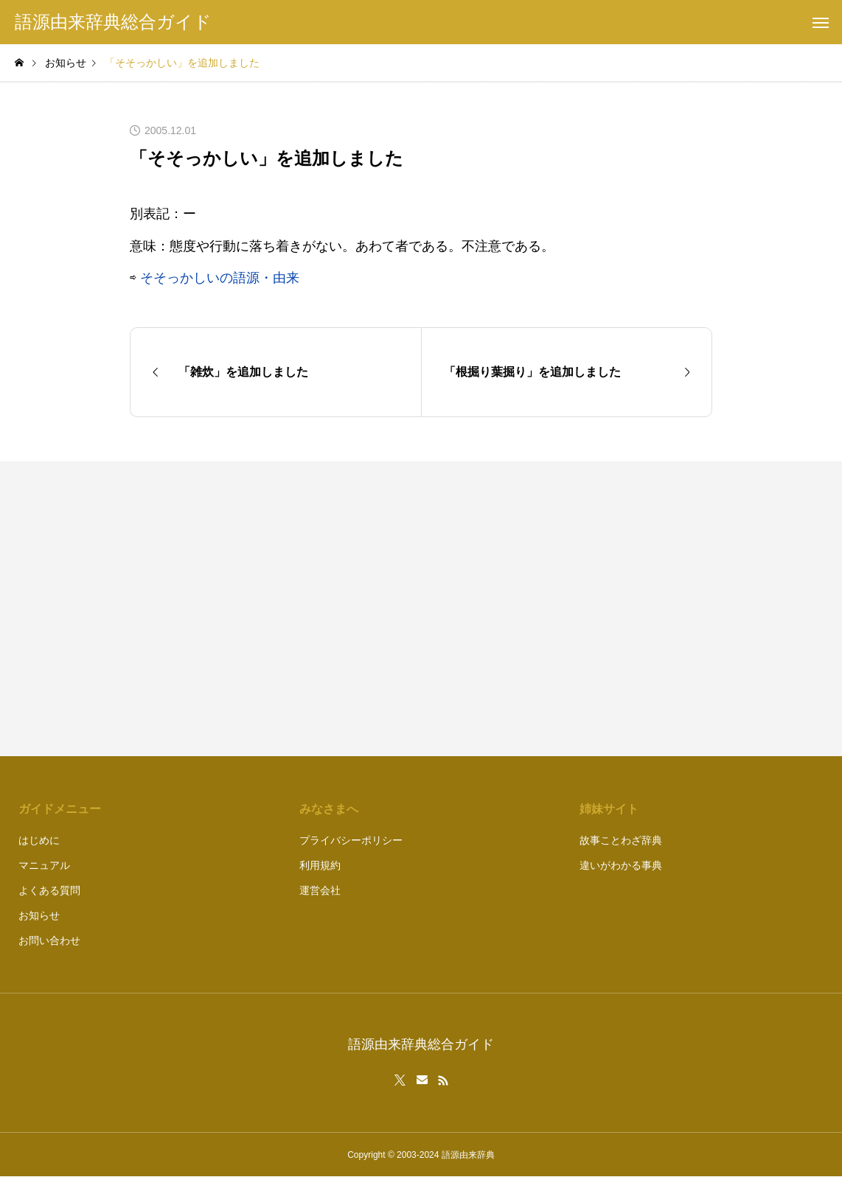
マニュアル (44, 865)
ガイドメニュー (59, 809)
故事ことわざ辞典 (621, 840)
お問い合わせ (49, 940)
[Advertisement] (574, 609)
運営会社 (320, 890)
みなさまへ (328, 809)
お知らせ (39, 915)
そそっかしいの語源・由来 (219, 277)
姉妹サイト (609, 809)
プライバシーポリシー (351, 840)
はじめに (39, 840)
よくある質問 (49, 890)
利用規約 (320, 865)
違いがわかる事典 (621, 865)
